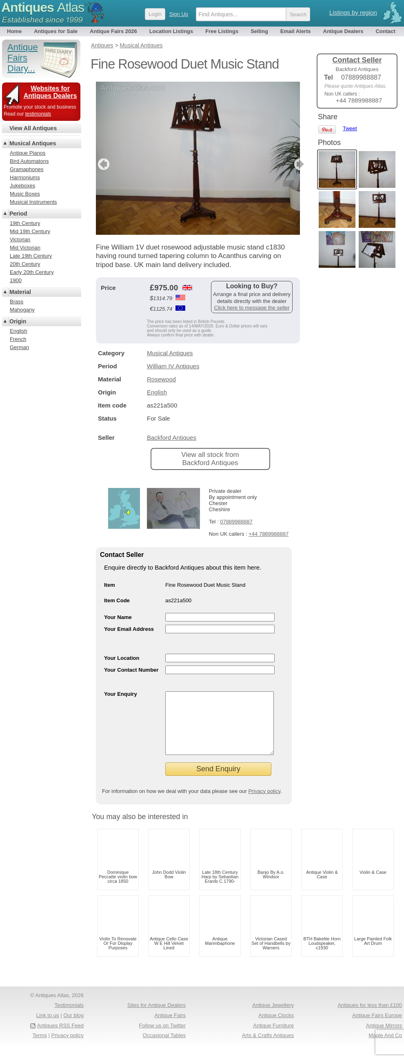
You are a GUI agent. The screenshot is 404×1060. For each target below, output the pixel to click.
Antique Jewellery (273, 1017)
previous (102, 164)
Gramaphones (26, 169)
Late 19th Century (31, 256)
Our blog (73, 1027)
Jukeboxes (22, 186)
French (18, 339)
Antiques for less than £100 (369, 1017)
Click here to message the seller (252, 308)
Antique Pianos (27, 153)
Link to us (47, 1027)
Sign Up (178, 14)
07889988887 (236, 522)
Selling (259, 31)
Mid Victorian (25, 248)
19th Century (25, 223)
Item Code (117, 600)
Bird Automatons (29, 161)
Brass (16, 301)
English (157, 392)
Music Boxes (25, 194)
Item (109, 585)
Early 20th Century (32, 272)
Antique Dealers (343, 31)
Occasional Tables (164, 1047)
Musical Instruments (33, 202)
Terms (40, 1047)
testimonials (38, 114)
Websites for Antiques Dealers (50, 92)
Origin (17, 321)
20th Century (25, 264)
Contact (385, 31)
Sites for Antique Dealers (156, 1017)
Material (20, 292)
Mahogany (22, 310)
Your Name (118, 617)
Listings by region (353, 12)
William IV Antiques (173, 366)
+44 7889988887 (269, 534)
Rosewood (161, 379)
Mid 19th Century (30, 231)
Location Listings (171, 31)
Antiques (42, 7)
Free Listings (221, 31)
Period (18, 213)
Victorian (20, 239)
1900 (16, 280)
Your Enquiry (120, 694)
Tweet (350, 128)
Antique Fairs (170, 1027)
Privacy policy (264, 803)
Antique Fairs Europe (377, 1027)
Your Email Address (129, 629)
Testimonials (69, 1017)
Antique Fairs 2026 (113, 31)
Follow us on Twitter (162, 1038)
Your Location (121, 658)
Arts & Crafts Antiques (268, 1047)
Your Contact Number (131, 670)
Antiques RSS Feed (60, 1038)
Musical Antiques (170, 353)
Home (14, 31)
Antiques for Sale (56, 31)
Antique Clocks (276, 1027)
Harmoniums (25, 177)
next (293, 164)
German (19, 347)
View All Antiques (33, 128)
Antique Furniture (273, 1038)
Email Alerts (295, 31)
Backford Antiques (171, 437)
